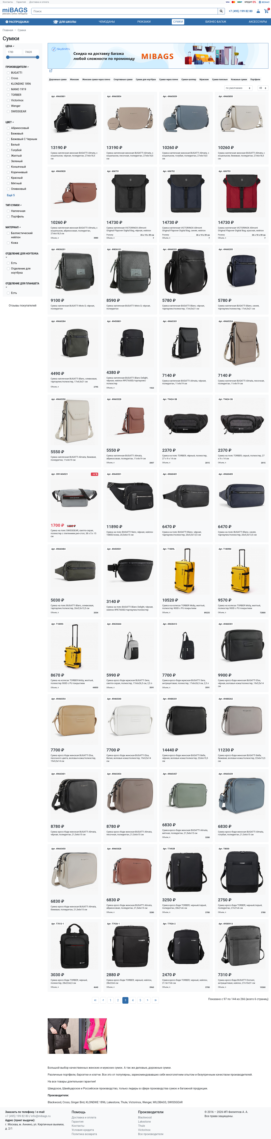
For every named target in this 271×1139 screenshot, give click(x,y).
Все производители (150, 1134)
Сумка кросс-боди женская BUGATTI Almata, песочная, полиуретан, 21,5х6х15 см (129, 833)
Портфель (17, 216)
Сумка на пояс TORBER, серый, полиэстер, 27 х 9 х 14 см (241, 457)
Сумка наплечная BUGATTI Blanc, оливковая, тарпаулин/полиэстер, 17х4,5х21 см (74, 380)
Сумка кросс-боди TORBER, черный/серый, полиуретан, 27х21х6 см (240, 906)
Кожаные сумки (239, 79)
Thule (141, 1125)
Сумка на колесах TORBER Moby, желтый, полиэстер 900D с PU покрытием (183, 607)
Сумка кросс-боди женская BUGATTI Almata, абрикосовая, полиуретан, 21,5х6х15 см (129, 906)
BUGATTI (16, 72)
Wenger (15, 106)
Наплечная (18, 211)
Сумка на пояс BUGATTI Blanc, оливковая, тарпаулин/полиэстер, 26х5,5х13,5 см (72, 607)
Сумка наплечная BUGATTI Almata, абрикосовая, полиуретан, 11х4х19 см (126, 457)
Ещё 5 (11, 195)
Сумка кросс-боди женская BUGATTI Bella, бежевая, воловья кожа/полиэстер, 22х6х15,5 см (241, 758)
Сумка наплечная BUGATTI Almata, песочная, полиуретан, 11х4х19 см (241, 382)
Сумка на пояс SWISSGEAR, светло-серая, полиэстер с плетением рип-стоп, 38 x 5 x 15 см (73, 533)
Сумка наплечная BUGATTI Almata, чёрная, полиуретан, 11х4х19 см (184, 382)
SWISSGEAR (18, 111)
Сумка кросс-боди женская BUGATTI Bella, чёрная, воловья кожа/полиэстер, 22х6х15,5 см (185, 758)
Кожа (14, 242)
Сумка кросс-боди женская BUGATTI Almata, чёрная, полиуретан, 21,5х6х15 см (73, 833)
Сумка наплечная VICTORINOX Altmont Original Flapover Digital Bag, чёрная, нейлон (128, 229)
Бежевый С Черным (24, 139)
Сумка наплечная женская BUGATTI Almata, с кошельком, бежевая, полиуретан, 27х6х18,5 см (241, 156)
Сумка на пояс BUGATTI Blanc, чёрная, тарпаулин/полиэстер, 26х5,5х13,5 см (182, 533)
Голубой (16, 150)
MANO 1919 (18, 89)
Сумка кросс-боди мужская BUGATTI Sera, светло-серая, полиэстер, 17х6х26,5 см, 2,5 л (129, 682)
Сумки (178, 21)
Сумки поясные (219, 79)
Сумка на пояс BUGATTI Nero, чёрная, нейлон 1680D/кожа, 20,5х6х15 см (129, 533)
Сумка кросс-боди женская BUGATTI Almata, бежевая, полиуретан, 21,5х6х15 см (73, 908)
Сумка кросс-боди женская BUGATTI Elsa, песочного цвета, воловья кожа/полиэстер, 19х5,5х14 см (73, 758)
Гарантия (21, 2)
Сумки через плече (168, 79)
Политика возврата (84, 1134)
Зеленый (17, 161)
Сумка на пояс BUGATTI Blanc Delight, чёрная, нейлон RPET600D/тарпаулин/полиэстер (129, 608)
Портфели (255, 79)
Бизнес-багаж (215, 21)
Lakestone (144, 1121)
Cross (14, 78)
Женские (74, 79)
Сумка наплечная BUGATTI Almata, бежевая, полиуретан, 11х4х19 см (73, 458)
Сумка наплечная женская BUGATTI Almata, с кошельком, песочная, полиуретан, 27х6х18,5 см (129, 156)
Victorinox (17, 100)
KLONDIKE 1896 (21, 83)
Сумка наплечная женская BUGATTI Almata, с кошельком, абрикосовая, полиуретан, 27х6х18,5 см (74, 230)
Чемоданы (107, 21)
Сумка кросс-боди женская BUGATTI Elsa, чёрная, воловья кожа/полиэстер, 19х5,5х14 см (241, 683)
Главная (8, 30)
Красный (17, 177)
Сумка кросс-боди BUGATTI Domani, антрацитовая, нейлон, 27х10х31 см (236, 981)
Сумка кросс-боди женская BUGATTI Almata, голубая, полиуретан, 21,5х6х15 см (241, 833)
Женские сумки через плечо (96, 79)
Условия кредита (83, 1130)
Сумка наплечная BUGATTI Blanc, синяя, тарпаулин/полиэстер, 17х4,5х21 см (238, 307)
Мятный (16, 183)
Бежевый (17, 133)
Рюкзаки (144, 21)
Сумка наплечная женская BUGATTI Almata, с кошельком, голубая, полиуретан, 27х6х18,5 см (185, 156)
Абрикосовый (20, 128)
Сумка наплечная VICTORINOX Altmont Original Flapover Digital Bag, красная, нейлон (241, 229)
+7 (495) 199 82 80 (17, 1116)
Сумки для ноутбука (146, 79)
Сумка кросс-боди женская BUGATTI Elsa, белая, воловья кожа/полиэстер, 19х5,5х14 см (128, 758)
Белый (15, 144)
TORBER (16, 94)
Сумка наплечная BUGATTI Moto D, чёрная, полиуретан (73, 307)
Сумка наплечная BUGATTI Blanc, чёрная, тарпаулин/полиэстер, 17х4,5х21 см (183, 307)
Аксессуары (258, 21)
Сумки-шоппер (188, 79)
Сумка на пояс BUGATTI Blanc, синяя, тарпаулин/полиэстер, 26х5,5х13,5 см (237, 533)
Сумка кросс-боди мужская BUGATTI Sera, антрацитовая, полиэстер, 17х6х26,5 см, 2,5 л (185, 682)
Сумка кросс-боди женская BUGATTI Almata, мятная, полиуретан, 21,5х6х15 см (185, 831)
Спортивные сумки (123, 79)
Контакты (8, 2)
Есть (14, 263)
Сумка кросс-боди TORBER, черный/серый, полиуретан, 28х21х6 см (184, 906)
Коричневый (19, 172)
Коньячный (18, 166)
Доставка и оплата (39, 2)
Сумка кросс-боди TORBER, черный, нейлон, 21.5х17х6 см (185, 981)
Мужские (204, 79)
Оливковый (18, 188)
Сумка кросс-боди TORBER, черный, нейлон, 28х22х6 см (129, 981)
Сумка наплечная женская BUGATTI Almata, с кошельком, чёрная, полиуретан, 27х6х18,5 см (74, 156)
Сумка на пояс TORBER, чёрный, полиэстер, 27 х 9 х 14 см (184, 457)
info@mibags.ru (40, 1116)
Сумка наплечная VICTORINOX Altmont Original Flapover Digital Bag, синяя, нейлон (184, 229)
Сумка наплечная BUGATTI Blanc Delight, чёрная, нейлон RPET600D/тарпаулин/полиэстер (127, 380)
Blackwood (145, 1117)
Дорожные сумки (58, 79)
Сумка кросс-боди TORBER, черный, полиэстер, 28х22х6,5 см (69, 981)
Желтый (16, 155)
